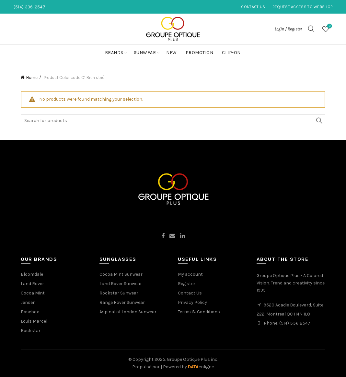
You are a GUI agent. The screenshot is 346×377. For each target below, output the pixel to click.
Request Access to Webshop (302, 7)
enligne (201, 367)
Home (32, 77)
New (171, 52)
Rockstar (30, 330)
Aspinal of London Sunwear (127, 312)
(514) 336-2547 (294, 323)
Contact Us (253, 7)
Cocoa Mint (33, 293)
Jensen (28, 302)
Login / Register (288, 29)
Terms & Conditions (199, 312)
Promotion (199, 52)
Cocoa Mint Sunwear (121, 274)
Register (186, 283)
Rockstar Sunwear (118, 293)
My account (190, 274)
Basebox (30, 312)
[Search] (311, 29)
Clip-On (231, 52)
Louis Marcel (34, 321)
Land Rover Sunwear (120, 283)
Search (318, 120)
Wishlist (329, 26)
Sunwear (145, 52)
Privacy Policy (192, 302)
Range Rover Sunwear (122, 302)
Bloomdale (32, 274)
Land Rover (32, 283)
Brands (114, 52)
